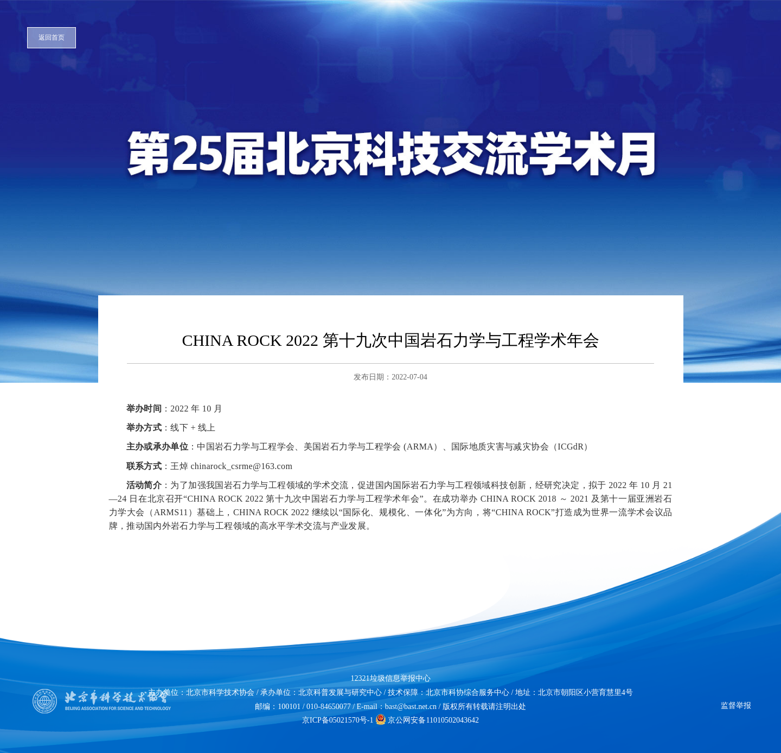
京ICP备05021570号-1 (337, 720)
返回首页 (52, 37)
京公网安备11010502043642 (427, 720)
